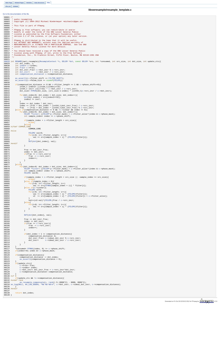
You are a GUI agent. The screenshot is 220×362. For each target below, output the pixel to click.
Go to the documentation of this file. (16, 14)
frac (22, 78)
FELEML (48, 237)
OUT (30, 166)
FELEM (57, 93)
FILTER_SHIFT (55, 90)
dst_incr (24, 83)
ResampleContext (48, 70)
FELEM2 (32, 156)
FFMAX (30, 295)
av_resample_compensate (32, 335)
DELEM (64, 70)
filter (35, 133)
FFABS (48, 219)
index (22, 75)
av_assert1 (20, 90)
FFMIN (33, 106)
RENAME (18, 70)
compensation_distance (31, 85)
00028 (7, 70)
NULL (21, 338)
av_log (14, 338)
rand (51, 335)
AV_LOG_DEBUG (32, 338)
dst (71, 70)
